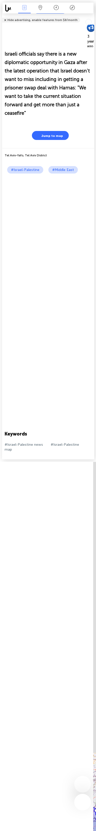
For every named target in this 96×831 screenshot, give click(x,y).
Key (72, 8)
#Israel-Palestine (25, 170)
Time (56, 8)
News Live (24, 8)
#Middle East (63, 170)
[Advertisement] (48, 224)
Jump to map (49, 135)
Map (40, 8)
